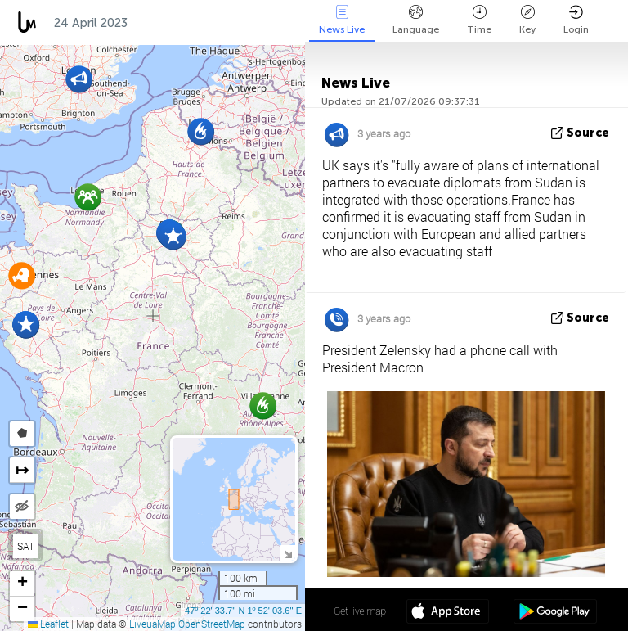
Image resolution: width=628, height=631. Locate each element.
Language (415, 20)
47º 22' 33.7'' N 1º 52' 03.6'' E (243, 610)
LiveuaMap (152, 623)
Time (479, 20)
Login (576, 20)
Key (527, 20)
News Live (342, 20)
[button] (173, 236)
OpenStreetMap (211, 623)
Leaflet (48, 623)
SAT (25, 545)
